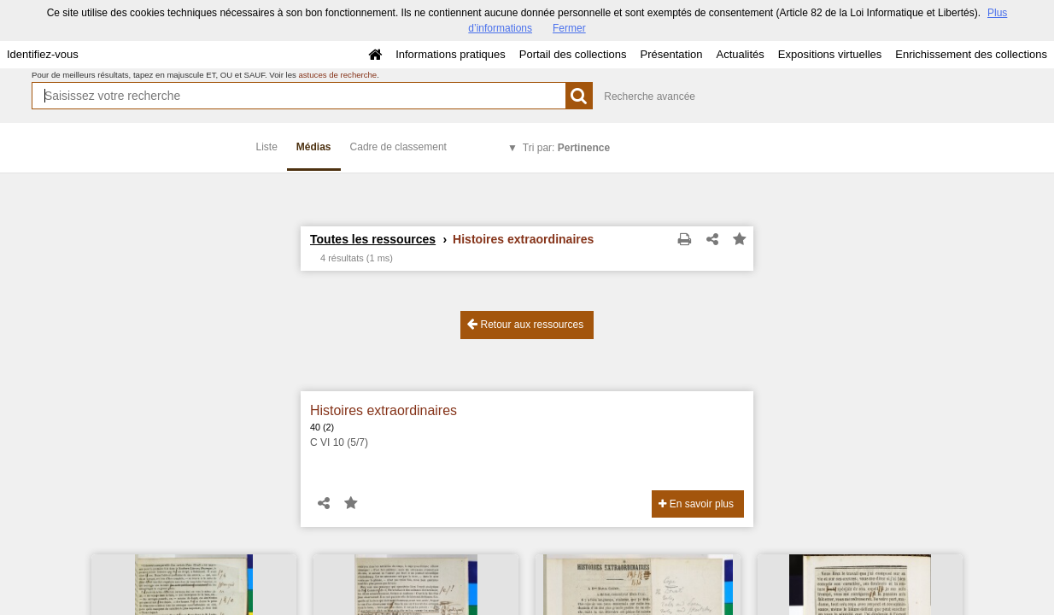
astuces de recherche (337, 74)
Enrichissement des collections (971, 54)
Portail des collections (573, 54)
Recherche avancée (649, 96)
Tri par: (566, 148)
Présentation (671, 54)
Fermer (569, 28)
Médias (313, 147)
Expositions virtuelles (829, 54)
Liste (267, 147)
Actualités (740, 54)
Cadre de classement (398, 147)
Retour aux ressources (525, 324)
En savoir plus (696, 504)
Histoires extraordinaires (383, 410)
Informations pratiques (450, 54)
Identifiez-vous (43, 54)
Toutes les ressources (373, 239)
